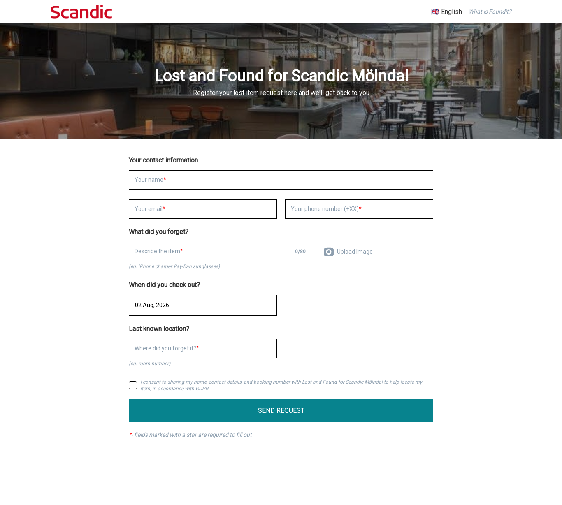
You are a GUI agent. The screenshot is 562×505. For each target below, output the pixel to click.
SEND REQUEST (281, 411)
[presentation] (376, 251)
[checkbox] (133, 385)
